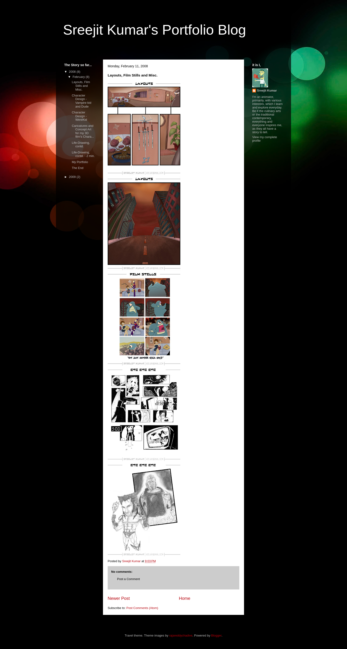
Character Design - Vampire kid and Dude (81, 101)
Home (184, 598)
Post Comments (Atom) (142, 608)
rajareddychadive (181, 635)
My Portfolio (80, 162)
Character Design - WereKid (79, 116)
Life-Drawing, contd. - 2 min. (83, 154)
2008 (73, 71)
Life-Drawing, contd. (81, 144)
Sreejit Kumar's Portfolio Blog (154, 30)
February (79, 77)
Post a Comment (128, 579)
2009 (73, 177)
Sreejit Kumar (267, 90)
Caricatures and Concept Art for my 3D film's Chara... (83, 131)
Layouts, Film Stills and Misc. (81, 85)
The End (77, 168)
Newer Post (119, 598)
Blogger (216, 635)
